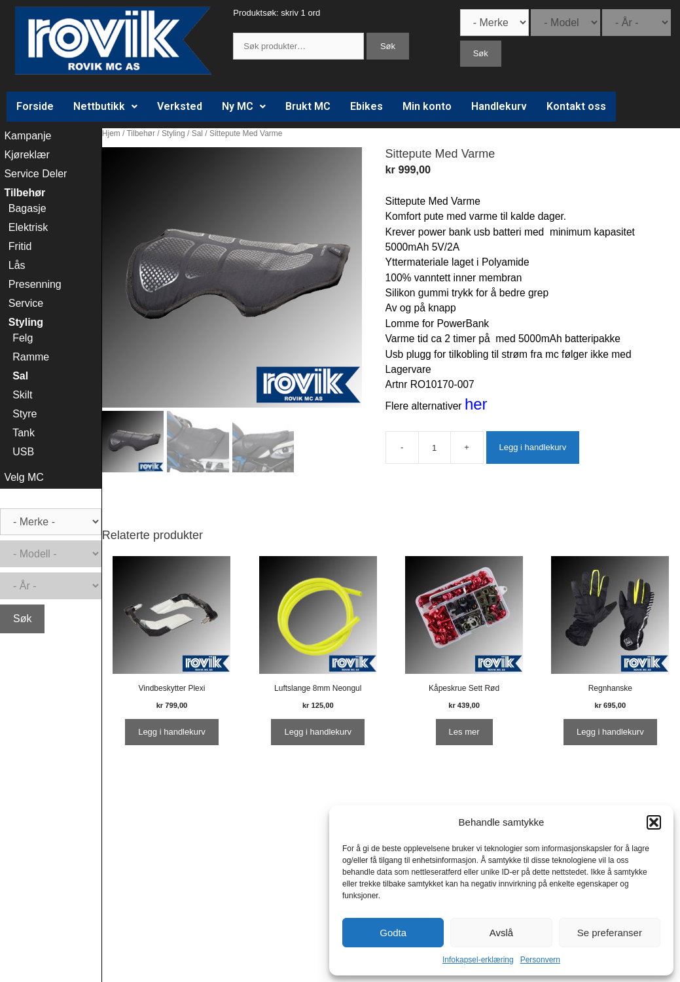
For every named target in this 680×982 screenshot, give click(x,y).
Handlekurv (499, 106)
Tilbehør (141, 133)
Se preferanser (609, 932)
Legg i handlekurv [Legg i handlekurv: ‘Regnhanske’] (610, 732)
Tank (23, 432)
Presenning (35, 284)
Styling (173, 133)
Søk (387, 46)
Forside (35, 106)
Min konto (427, 106)
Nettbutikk (105, 106)
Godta (393, 932)
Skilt (22, 394)
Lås (17, 265)
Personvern (540, 959)
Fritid (20, 246)
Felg (22, 337)
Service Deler (35, 173)
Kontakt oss (576, 106)
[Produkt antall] (434, 447)
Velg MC (23, 477)
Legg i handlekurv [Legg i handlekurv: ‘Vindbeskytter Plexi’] (172, 732)
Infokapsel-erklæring (478, 959)
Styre (24, 413)
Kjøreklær (26, 154)
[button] (653, 822)
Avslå (501, 932)
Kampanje (27, 135)
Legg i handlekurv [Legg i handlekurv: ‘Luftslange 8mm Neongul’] (317, 732)
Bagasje (27, 208)
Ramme (30, 356)
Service (26, 303)
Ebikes (366, 106)
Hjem (111, 133)
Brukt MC (308, 106)
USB (23, 451)
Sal (197, 133)
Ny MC (244, 106)
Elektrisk (28, 227)
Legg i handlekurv (533, 447)
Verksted (179, 106)
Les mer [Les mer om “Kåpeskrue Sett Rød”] (464, 732)
